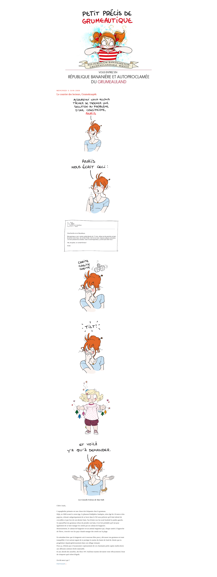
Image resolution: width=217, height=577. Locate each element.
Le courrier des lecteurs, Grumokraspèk (76, 94)
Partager (61, 564)
